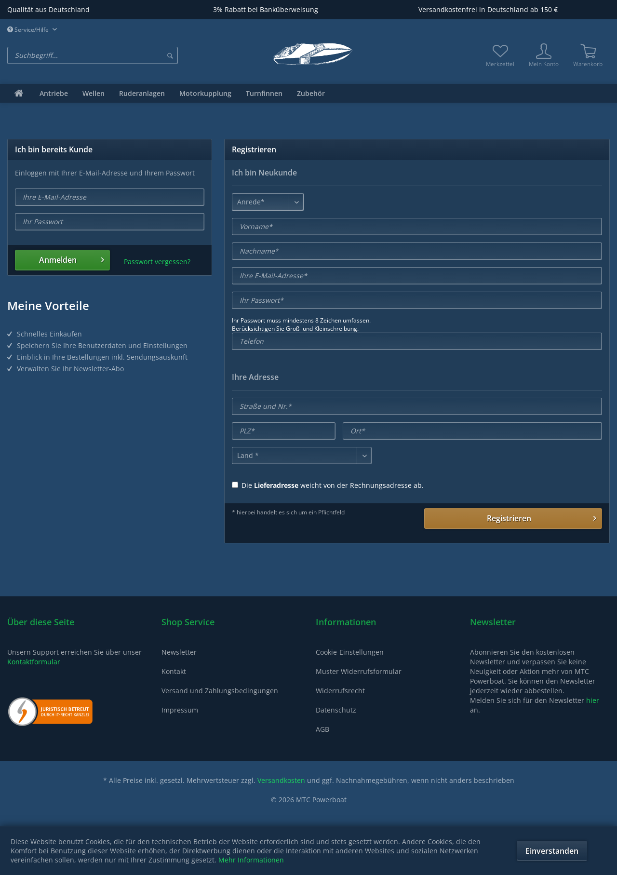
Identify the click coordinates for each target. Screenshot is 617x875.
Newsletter (179, 652)
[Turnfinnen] (264, 93)
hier (592, 700)
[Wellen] (93, 93)
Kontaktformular (33, 661)
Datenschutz (336, 709)
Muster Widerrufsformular (359, 671)
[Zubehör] (311, 93)
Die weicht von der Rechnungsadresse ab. (328, 485)
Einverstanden (551, 851)
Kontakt (173, 671)
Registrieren (542, 517)
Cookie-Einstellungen (350, 652)
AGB (322, 729)
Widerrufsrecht (340, 690)
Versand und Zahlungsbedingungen (219, 690)
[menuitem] (129, 55)
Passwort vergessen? (157, 261)
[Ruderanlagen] (142, 93)
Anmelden (71, 258)
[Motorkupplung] (205, 93)
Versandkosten (281, 780)
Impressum (179, 709)
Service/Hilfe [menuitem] (28, 30)
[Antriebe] (53, 93)
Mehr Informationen (251, 859)
